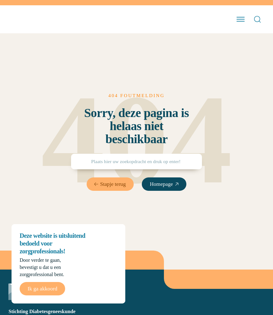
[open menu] (240, 19)
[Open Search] (257, 19)
